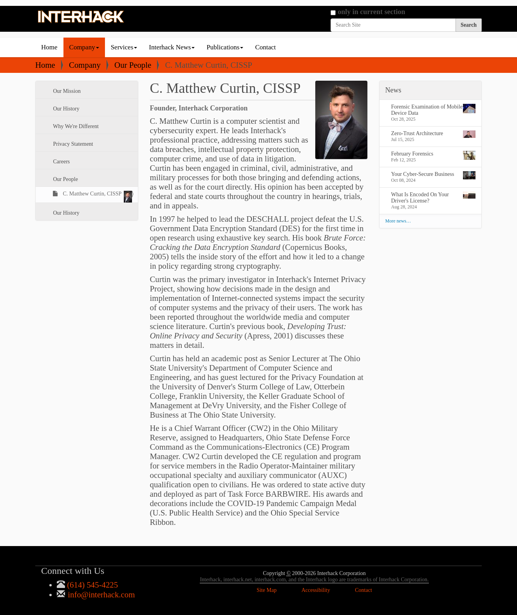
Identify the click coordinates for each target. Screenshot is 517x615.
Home (49, 47)
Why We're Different (75, 126)
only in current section (371, 12)
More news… (398, 221)
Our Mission (66, 91)
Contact (265, 47)
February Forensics (433, 155)
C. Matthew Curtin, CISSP (96, 197)
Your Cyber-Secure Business (433, 175)
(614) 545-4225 (91, 584)
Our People (132, 64)
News (393, 90)
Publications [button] (224, 47)
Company (85, 64)
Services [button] (124, 47)
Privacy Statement (72, 144)
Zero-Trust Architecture (433, 134)
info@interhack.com (100, 594)
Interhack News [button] (172, 47)
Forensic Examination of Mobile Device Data (433, 110)
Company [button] (84, 47)
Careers (61, 162)
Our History (66, 109)
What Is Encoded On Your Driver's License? (433, 198)
